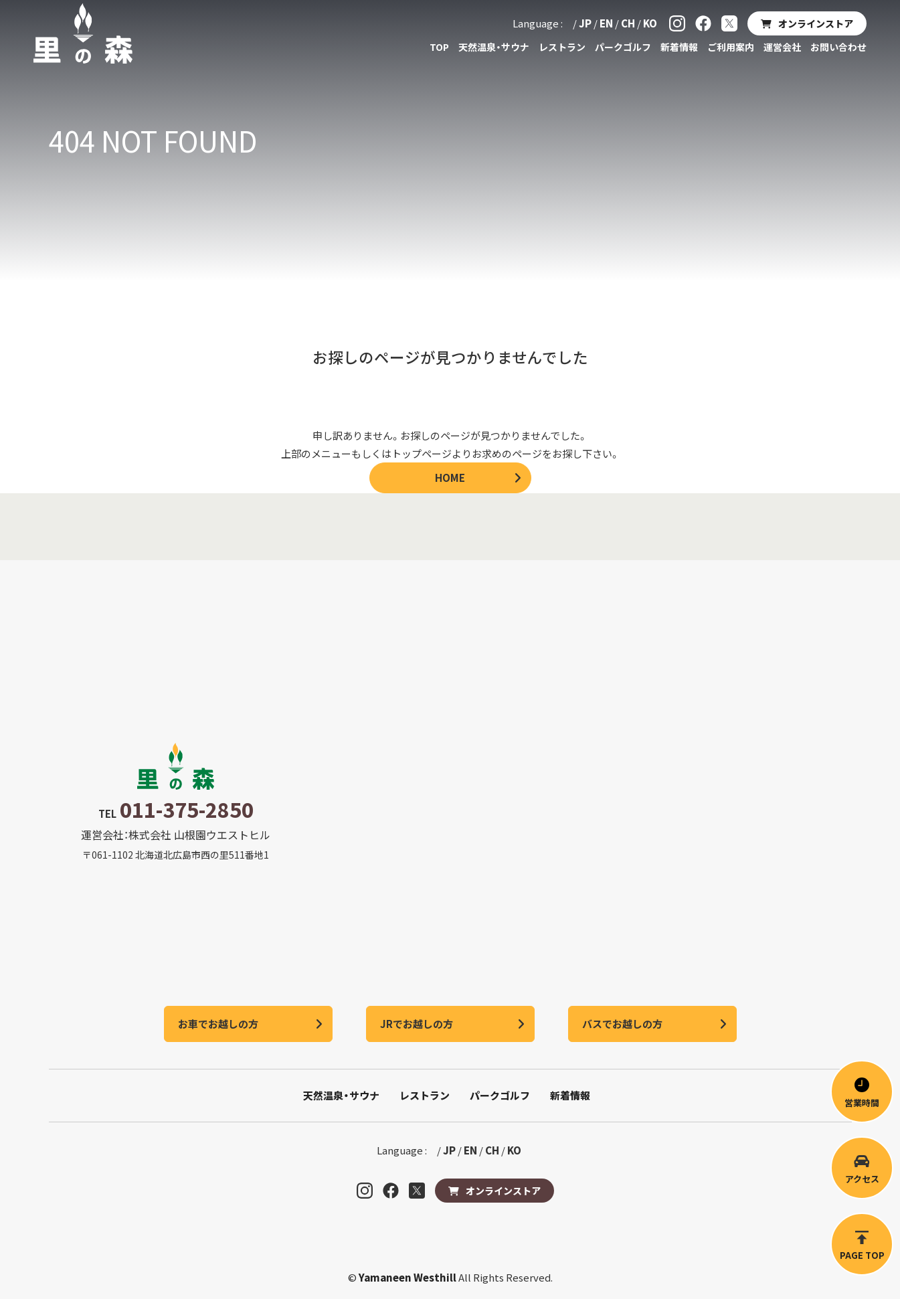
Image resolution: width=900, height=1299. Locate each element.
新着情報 (679, 47)
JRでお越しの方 (416, 1024)
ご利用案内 (730, 47)
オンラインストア (815, 23)
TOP (439, 47)
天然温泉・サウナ (493, 47)
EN (606, 23)
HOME (450, 477)
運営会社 (782, 47)
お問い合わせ (838, 47)
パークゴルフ (623, 47)
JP (585, 23)
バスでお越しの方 (622, 1024)
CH (628, 23)
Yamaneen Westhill (408, 1277)
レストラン (562, 47)
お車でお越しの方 (218, 1024)
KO (650, 23)
